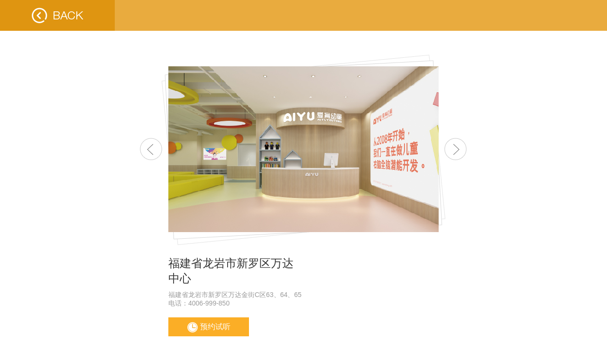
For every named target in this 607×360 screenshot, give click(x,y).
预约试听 (208, 327)
